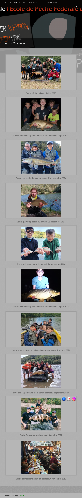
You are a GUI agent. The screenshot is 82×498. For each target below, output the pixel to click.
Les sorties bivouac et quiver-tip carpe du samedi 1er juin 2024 (41, 350)
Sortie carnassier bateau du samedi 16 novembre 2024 (41, 178)
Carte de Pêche (34, 3)
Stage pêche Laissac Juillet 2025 (41, 93)
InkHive (21, 495)
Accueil (8, 3)
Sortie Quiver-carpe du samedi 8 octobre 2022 (41, 435)
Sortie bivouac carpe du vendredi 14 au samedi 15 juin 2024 (41, 307)
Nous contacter (51, 3)
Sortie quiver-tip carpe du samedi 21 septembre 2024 (41, 222)
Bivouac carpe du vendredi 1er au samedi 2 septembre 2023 (41, 393)
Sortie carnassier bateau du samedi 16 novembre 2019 (41, 479)
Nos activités (19, 3)
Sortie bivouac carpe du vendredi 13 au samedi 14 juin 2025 (41, 136)
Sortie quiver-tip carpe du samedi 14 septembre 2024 (41, 264)
